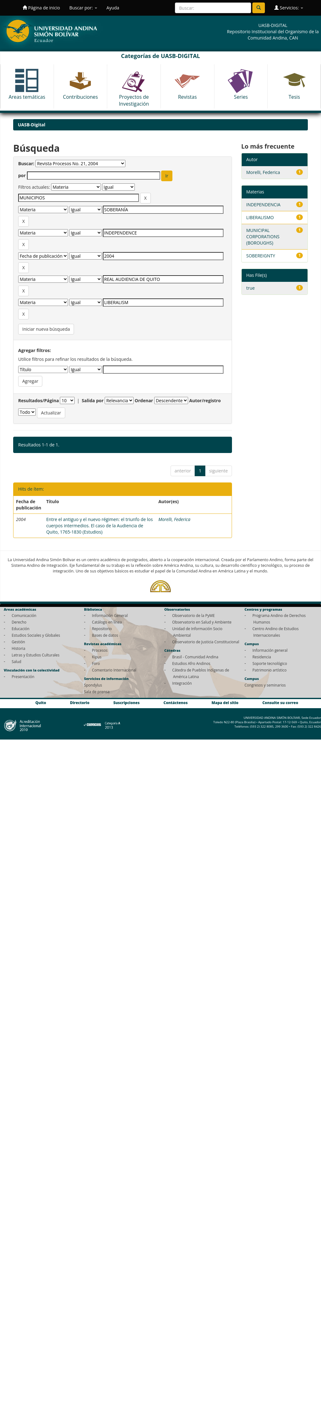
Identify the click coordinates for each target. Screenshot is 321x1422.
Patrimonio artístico (269, 669)
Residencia (261, 656)
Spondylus (93, 684)
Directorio (79, 702)
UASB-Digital (31, 125)
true (250, 288)
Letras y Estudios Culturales (36, 654)
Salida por (93, 400)
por (22, 175)
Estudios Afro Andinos (191, 663)
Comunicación (24, 615)
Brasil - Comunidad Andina (195, 656)
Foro (96, 663)
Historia (18, 648)
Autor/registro (205, 400)
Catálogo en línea (107, 621)
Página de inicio (41, 8)
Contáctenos (176, 702)
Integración (182, 683)
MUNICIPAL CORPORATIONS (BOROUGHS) (263, 236)
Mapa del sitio (225, 702)
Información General (110, 615)
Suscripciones (126, 702)
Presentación (23, 676)
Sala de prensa (96, 691)
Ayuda (113, 8)
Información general (269, 650)
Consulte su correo (280, 702)
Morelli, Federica (174, 519)
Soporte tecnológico (269, 663)
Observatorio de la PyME (193, 615)
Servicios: (288, 8)
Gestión (18, 641)
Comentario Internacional (114, 669)
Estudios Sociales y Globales (36, 635)
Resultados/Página (38, 400)
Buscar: (26, 163)
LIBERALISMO (260, 217)
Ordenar (144, 400)
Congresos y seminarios (265, 684)
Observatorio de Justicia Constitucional (205, 641)
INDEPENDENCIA (263, 205)
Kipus (97, 656)
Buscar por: (83, 8)
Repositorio (102, 628)
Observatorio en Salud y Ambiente (201, 621)
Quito (40, 702)
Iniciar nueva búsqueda (46, 329)
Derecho (19, 621)
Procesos (100, 650)
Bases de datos (105, 635)
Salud (16, 661)
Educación (20, 628)
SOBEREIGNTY (260, 256)
